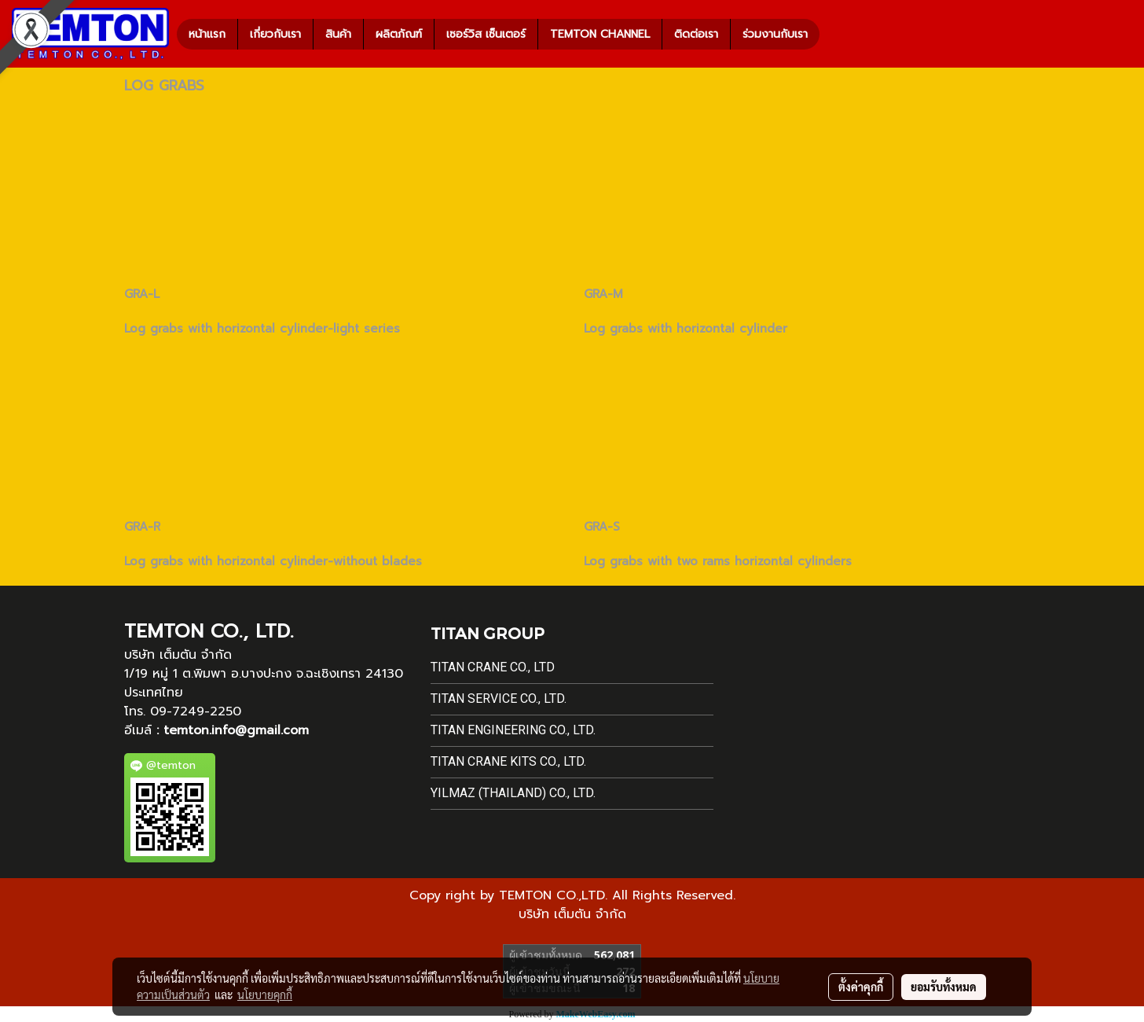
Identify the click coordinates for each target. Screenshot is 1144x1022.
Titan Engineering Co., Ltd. (513, 729)
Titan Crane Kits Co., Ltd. (508, 761)
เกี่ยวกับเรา (275, 34)
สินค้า (338, 34)
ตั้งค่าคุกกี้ (860, 987)
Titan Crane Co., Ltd (493, 667)
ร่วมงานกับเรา (775, 34)
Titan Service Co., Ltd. (498, 698)
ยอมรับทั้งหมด (944, 987)
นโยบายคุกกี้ (264, 994)
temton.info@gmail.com (236, 730)
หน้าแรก (207, 34)
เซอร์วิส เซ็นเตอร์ (486, 34)
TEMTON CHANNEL (600, 34)
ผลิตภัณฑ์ (399, 34)
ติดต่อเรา (696, 34)
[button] (833, 34)
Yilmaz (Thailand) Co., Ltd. (513, 792)
